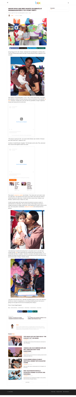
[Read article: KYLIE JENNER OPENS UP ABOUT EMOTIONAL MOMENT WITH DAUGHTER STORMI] (15, 365)
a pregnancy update (18, 195)
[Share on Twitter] (23, 48)
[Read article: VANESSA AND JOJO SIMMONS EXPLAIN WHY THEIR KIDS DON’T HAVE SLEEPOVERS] (15, 354)
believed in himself (29, 206)
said (16, 252)
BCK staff (26, 341)
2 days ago (30, 377)
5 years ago (17, 15)
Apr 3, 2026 (17, 190)
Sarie (12, 15)
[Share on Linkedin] (31, 48)
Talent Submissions (66, 393)
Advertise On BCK (59, 393)
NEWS (21, 15)
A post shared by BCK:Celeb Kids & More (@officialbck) (21, 135)
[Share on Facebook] (14, 48)
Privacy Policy (53, 393)
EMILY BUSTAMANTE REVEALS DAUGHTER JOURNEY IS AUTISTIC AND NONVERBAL (34, 374)
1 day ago (30, 341)
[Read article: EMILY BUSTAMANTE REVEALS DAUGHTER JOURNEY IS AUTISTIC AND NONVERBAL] (15, 377)
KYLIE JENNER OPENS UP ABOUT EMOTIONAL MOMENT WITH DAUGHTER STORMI (34, 363)
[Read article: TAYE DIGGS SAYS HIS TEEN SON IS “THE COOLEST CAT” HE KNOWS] (15, 343)
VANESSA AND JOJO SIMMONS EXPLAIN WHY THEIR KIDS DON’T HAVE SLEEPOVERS (35, 351)
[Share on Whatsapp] (40, 48)
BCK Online (11, 393)
